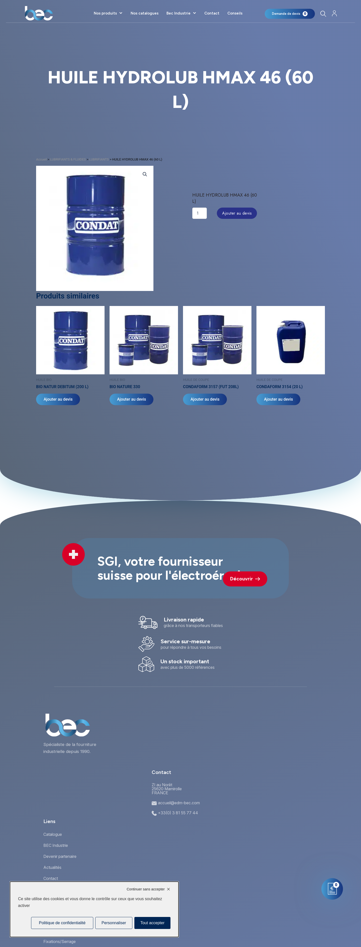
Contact (211, 13)
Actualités (52, 867)
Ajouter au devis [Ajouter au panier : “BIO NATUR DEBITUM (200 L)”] (58, 399)
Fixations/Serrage (59, 941)
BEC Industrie (55, 845)
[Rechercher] (323, 14)
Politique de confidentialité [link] (62, 923)
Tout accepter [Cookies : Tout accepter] (152, 923)
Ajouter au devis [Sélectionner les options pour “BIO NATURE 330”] (131, 399)
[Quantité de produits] (199, 213)
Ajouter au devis (237, 213)
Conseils (234, 13)
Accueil (41, 159)
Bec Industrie (178, 13)
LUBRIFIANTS (99, 159)
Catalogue (52, 834)
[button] (144, 174)
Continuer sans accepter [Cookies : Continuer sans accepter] (146, 889)
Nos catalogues (144, 13)
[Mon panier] (290, 14)
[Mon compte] (334, 13)
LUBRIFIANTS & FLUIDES (68, 159)
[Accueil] (39, 13)
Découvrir (245, 579)
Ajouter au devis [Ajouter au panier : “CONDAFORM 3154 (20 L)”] (278, 399)
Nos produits (105, 13)
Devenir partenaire (59, 856)
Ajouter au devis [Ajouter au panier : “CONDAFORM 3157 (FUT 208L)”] (205, 399)
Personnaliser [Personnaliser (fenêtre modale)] (114, 923)
